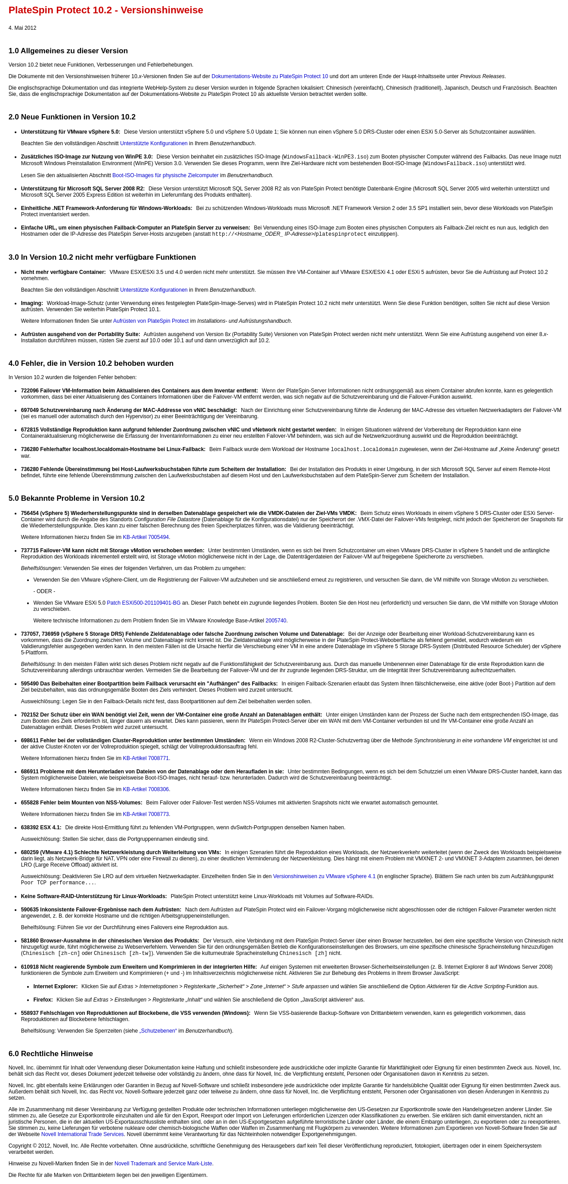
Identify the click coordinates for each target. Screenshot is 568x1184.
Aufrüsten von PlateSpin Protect (151, 321)
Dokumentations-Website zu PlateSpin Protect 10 (270, 76)
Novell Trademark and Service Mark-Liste (163, 1163)
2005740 (276, 621)
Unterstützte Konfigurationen (154, 143)
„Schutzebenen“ (158, 1031)
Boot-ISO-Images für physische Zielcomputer (165, 175)
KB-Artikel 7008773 (146, 814)
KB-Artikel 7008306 (146, 789)
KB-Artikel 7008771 (146, 758)
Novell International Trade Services (82, 1134)
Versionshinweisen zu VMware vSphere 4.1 (324, 876)
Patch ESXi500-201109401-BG (144, 603)
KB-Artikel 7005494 (146, 537)
